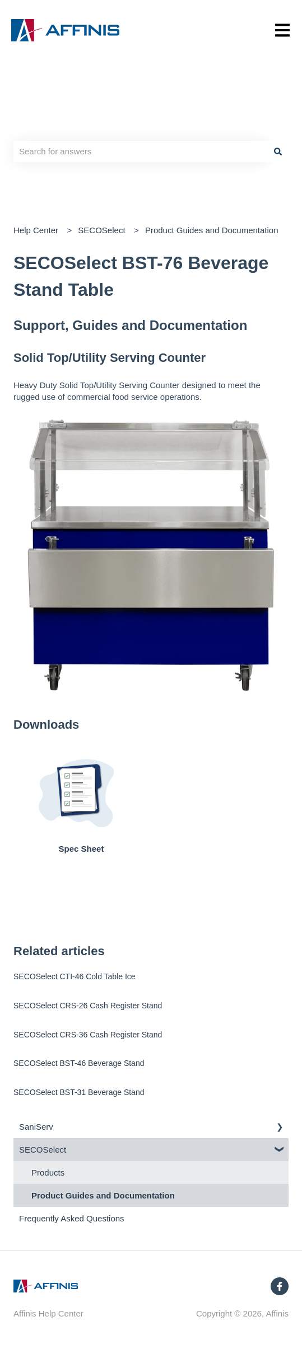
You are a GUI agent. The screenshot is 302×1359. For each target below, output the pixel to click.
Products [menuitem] (47, 1172)
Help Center (35, 230)
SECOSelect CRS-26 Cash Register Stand (87, 1005)
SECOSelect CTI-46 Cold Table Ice (74, 976)
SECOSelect (101, 230)
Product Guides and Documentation (211, 230)
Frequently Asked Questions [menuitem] (71, 1218)
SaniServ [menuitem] (36, 1126)
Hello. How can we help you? (102, 128)
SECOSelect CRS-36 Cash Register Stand (87, 1034)
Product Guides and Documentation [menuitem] (103, 1195)
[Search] (278, 151)
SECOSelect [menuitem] (42, 1149)
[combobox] (140, 151)
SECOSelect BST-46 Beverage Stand (78, 1063)
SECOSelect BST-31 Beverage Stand (78, 1092)
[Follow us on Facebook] (280, 1286)
